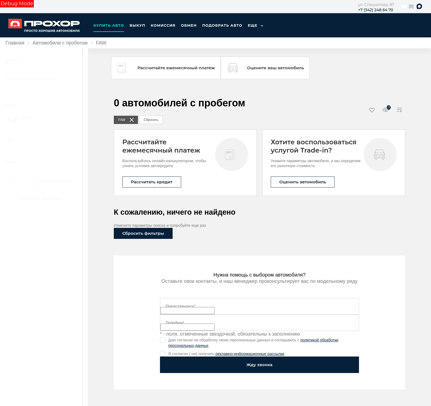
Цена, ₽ (12, 59)
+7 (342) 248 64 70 (375, 9)
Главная (14, 43)
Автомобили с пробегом (60, 43)
